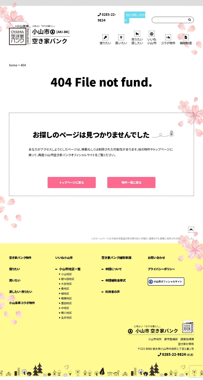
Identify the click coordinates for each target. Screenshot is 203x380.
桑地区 (65, 283)
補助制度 (186, 34)
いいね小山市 (64, 252)
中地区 (65, 303)
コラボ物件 (168, 34)
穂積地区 (66, 293)
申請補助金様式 (116, 275)
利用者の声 (113, 286)
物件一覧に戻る (131, 177)
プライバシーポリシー (162, 264)
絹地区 (65, 288)
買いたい (121, 34)
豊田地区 (66, 298)
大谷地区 (66, 279)
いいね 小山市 (151, 33)
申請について (114, 264)
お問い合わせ (136, 15)
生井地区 (66, 312)
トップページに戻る (72, 177)
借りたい (105, 34)
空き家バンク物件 (21, 252)
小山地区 (66, 269)
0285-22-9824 (109, 15)
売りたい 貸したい (137, 33)
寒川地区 (66, 308)
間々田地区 (67, 274)
